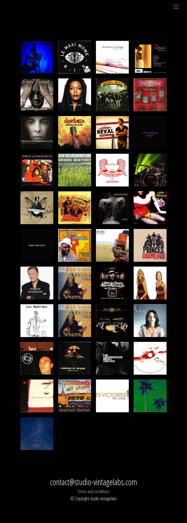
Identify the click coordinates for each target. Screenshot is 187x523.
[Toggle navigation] (176, 7)
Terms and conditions (93, 491)
